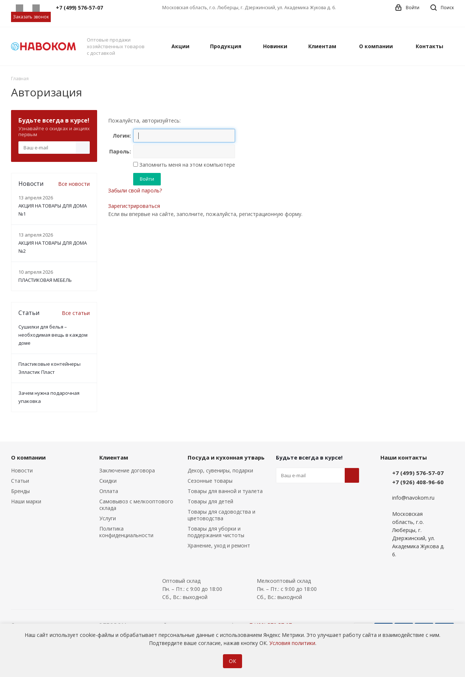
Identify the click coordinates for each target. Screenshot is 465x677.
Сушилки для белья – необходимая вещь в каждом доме (53, 334)
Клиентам (113, 457)
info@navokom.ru (413, 497)
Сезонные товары (210, 480)
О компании (28, 457)
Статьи (20, 480)
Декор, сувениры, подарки (220, 470)
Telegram (36, 8)
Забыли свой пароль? (135, 190)
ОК (232, 660)
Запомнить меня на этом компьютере (186, 164)
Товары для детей (210, 501)
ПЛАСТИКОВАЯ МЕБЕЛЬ (45, 280)
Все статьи (76, 312)
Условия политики (292, 642)
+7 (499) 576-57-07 (418, 472)
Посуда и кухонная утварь (226, 457)
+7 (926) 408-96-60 (418, 482)
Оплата (108, 491)
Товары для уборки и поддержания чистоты (216, 532)
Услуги (107, 518)
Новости (22, 470)
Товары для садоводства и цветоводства (221, 515)
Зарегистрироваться (134, 205)
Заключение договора (127, 470)
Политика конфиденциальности (126, 532)
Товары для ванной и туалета (225, 491)
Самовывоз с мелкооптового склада (136, 504)
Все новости (74, 183)
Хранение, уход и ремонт (219, 545)
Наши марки (26, 501)
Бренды (20, 491)
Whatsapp (19, 8)
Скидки (108, 480)
